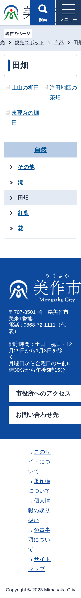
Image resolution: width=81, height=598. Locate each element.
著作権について (39, 486)
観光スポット (29, 42)
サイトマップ (39, 564)
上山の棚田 (25, 88)
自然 (59, 42)
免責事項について (39, 539)
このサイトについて (39, 461)
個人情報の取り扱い (39, 510)
